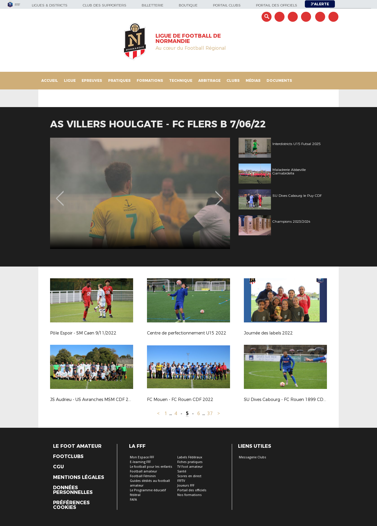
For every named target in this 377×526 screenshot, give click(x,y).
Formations (150, 80)
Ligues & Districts (49, 5)
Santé (181, 471)
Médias (253, 80)
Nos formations (189, 495)
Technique (180, 80)
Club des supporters (104, 5)
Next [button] (219, 194)
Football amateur (143, 471)
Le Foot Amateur (77, 446)
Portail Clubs (227, 5)
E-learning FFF (140, 462)
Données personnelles (72, 490)
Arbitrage (209, 80)
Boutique (188, 5)
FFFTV (181, 481)
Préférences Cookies (71, 505)
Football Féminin (143, 476)
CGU (58, 467)
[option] (140, 193)
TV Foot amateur (190, 467)
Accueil (49, 80)
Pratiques (119, 80)
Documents (279, 80)
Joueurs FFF (185, 485)
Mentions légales (78, 477)
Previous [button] (60, 194)
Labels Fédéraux (189, 457)
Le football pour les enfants (151, 467)
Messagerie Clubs (252, 457)
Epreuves (92, 80)
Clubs (233, 80)
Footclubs (68, 456)
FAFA (133, 500)
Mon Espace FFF (142, 457)
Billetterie (152, 5)
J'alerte (320, 4)
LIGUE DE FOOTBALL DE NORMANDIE (188, 38)
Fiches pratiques (190, 462)
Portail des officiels (276, 5)
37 (210, 413)
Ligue (70, 80)
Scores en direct (189, 476)
